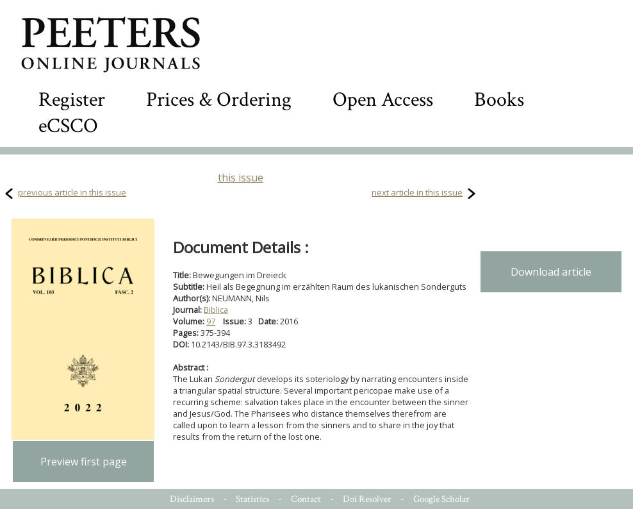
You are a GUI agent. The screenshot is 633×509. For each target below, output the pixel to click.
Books (499, 100)
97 (210, 321)
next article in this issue (417, 192)
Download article (551, 272)
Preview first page (83, 462)
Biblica (216, 309)
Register (71, 100)
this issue (240, 178)
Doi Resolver (367, 499)
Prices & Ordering (219, 100)
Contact (306, 499)
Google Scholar (441, 499)
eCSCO (68, 126)
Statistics (252, 499)
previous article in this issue (72, 192)
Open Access (383, 100)
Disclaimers (192, 499)
